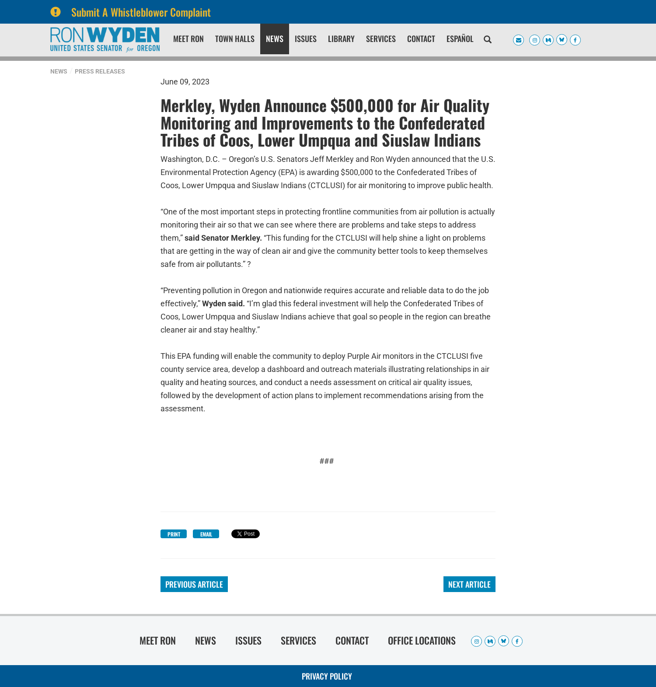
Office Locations (422, 640)
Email (206, 534)
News (274, 38)
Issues (306, 38)
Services (381, 38)
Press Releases (100, 71)
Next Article (469, 584)
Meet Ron (188, 38)
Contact (421, 38)
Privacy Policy (327, 676)
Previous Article (194, 584)
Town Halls (235, 38)
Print (173, 534)
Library (341, 38)
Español (460, 38)
